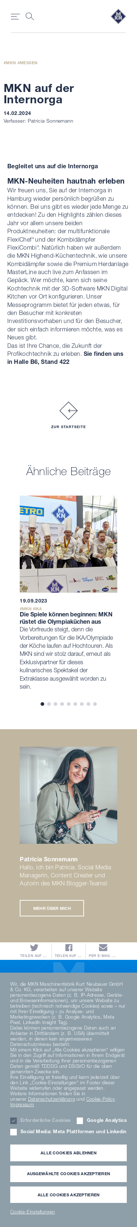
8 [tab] (88, 704)
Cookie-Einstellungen (32, 1212)
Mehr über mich (52, 908)
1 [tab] (42, 704)
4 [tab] (62, 704)
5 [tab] (69, 704)
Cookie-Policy (100, 1099)
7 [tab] (82, 704)
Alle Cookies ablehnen (68, 1152)
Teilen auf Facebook (69, 951)
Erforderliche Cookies (45, 1120)
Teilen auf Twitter (34, 951)
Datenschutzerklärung (51, 1099)
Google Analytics (107, 1120)
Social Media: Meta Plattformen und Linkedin (73, 1131)
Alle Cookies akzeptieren (69, 1194)
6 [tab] (75, 704)
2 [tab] (49, 704)
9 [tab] (95, 704)
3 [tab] (55, 704)
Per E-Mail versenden (103, 951)
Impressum (22, 1104)
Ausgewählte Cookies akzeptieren (68, 1173)
